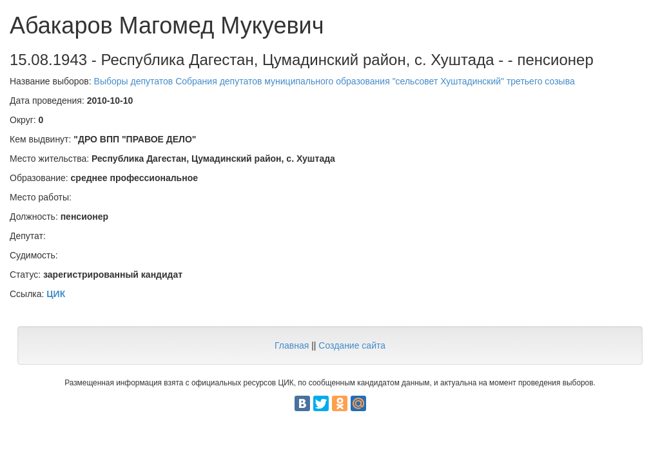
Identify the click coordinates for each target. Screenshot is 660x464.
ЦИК (55, 294)
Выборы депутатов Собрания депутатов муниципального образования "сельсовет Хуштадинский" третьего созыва (334, 81)
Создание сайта (351, 345)
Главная (292, 345)
